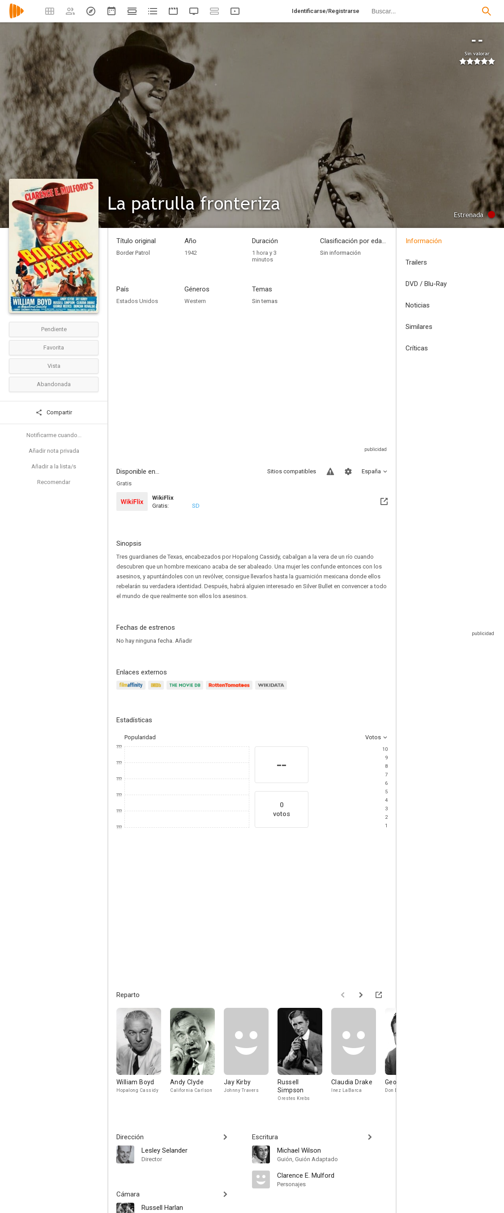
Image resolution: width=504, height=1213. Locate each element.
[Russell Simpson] (304, 1055)
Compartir (53, 412)
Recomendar (53, 482)
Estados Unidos (137, 301)
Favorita (53, 347)
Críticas (417, 348)
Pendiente (54, 329)
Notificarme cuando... (53, 435)
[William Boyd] (143, 1055)
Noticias (418, 305)
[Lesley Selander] (192, 1150)
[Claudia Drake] (358, 1055)
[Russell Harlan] (192, 1207)
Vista (53, 365)
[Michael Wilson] (332, 1150)
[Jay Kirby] (251, 1055)
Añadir (183, 640)
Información (424, 241)
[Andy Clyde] (197, 1055)
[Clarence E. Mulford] (332, 1175)
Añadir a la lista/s (53, 466)
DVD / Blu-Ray (426, 284)
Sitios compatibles (291, 471)
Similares (419, 327)
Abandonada (54, 384)
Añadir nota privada (54, 450)
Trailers (416, 262)
